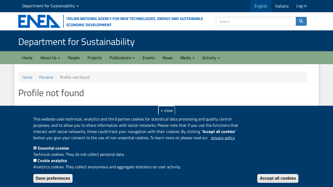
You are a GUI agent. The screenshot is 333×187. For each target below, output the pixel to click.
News (167, 58)
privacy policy (223, 138)
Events (149, 58)
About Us (50, 58)
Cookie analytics (52, 160)
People (74, 58)
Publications (122, 58)
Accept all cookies (278, 178)
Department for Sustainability (50, 6)
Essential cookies (53, 148)
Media (187, 58)
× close (167, 110)
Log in (301, 6)
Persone (46, 77)
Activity (211, 58)
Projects (94, 58)
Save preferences (53, 178)
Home (27, 58)
